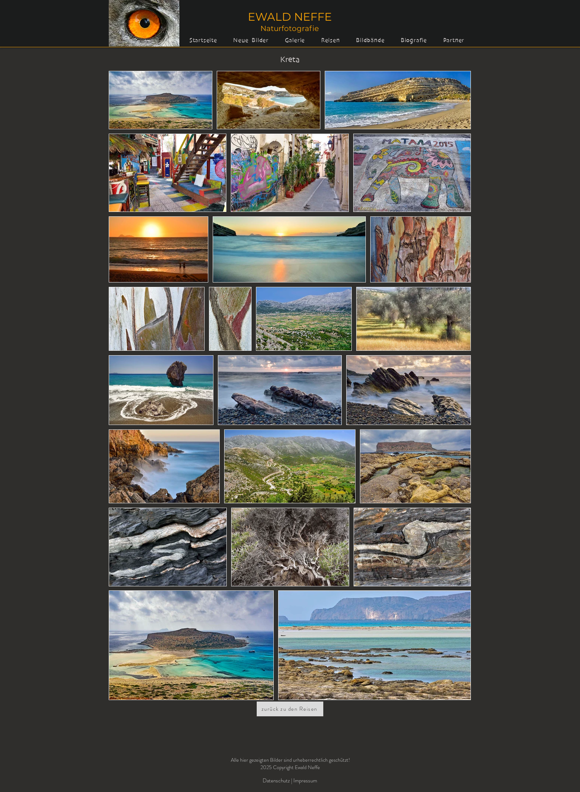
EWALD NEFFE (290, 17)
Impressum (305, 780)
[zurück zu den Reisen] (290, 709)
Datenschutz (277, 780)
